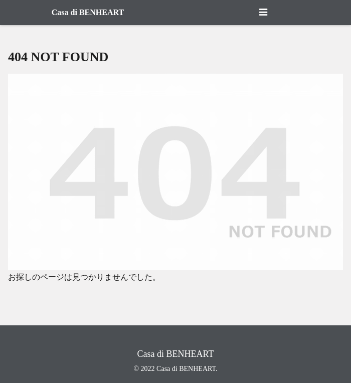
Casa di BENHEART (88, 12)
